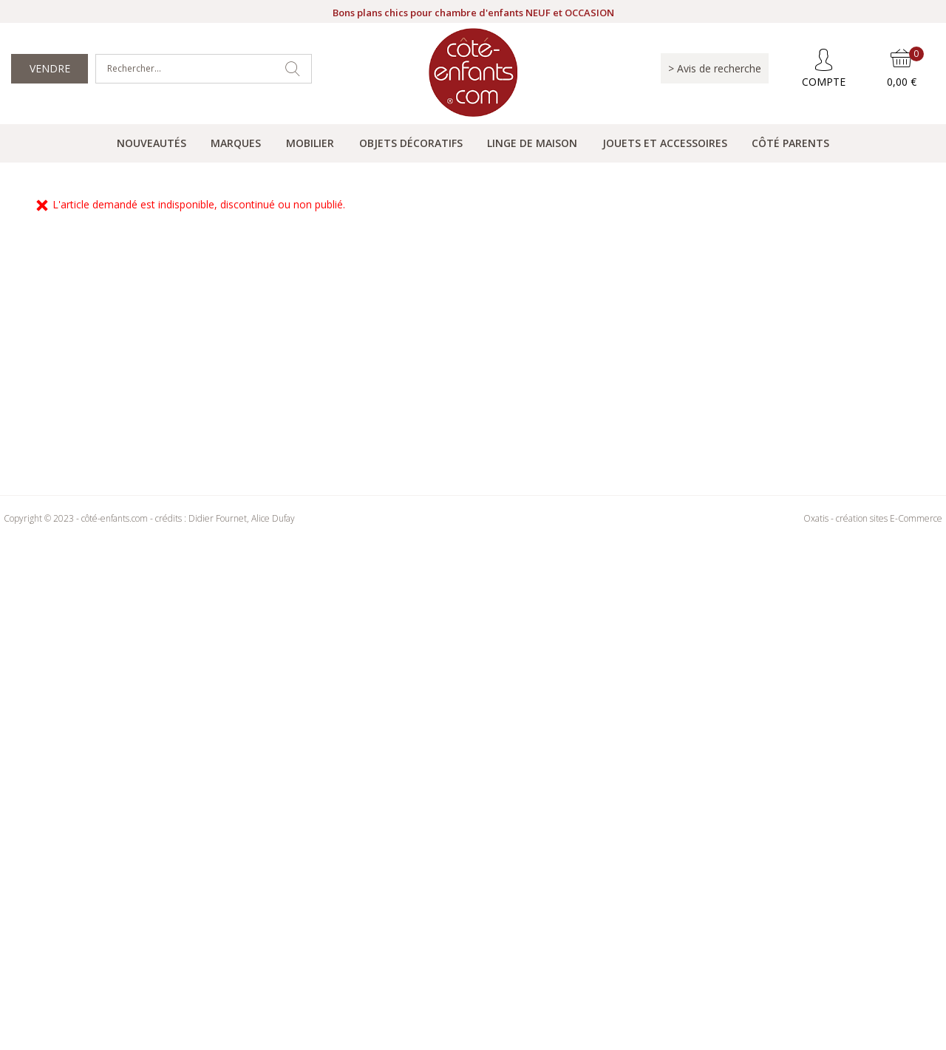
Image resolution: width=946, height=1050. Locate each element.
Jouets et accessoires (664, 143)
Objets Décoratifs (411, 143)
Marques (236, 143)
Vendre (50, 68)
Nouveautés (151, 143)
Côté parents (790, 143)
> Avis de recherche (714, 68)
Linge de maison (532, 143)
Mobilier (310, 143)
